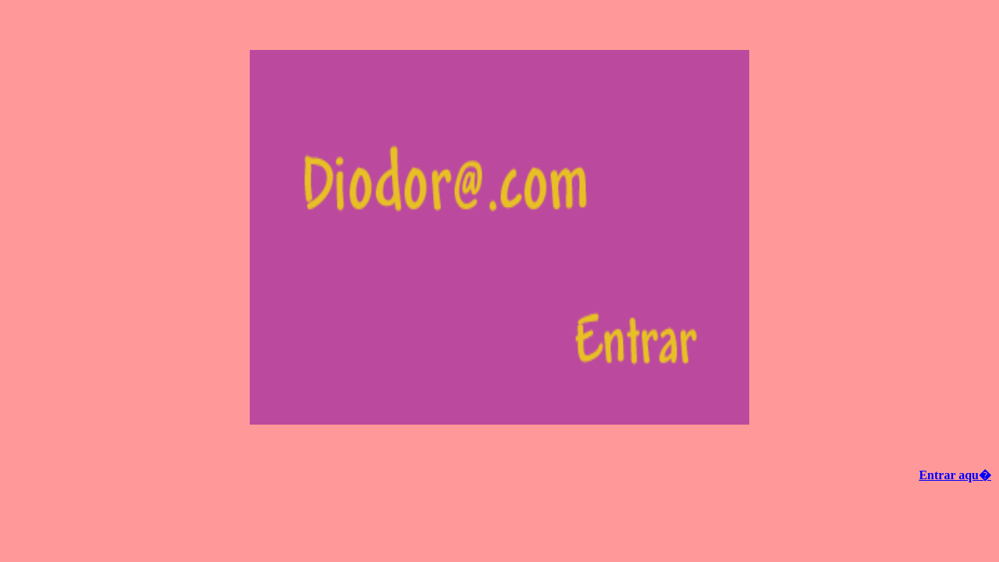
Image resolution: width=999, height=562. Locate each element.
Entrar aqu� (955, 475)
